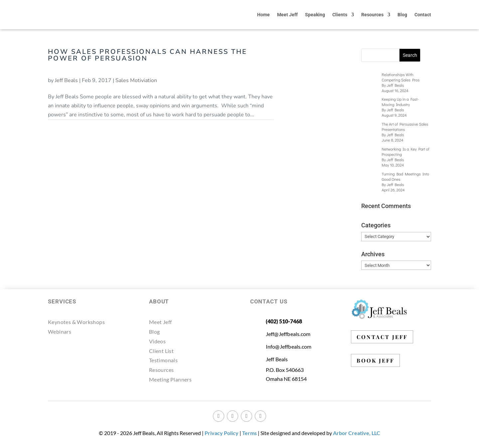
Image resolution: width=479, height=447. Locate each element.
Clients (339, 14)
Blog (402, 14)
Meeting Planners (170, 379)
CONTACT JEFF (382, 336)
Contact (422, 14)
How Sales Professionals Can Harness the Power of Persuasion (147, 55)
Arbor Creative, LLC (356, 433)
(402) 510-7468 (284, 321)
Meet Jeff (287, 14)
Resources (372, 14)
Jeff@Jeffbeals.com (288, 334)
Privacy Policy (222, 433)
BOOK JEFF (375, 360)
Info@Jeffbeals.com (289, 346)
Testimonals (163, 360)
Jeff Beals (66, 80)
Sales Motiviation (136, 80)
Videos (157, 341)
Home (263, 14)
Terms (249, 433)
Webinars (59, 331)
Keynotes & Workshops (76, 322)
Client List (161, 351)
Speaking (315, 14)
